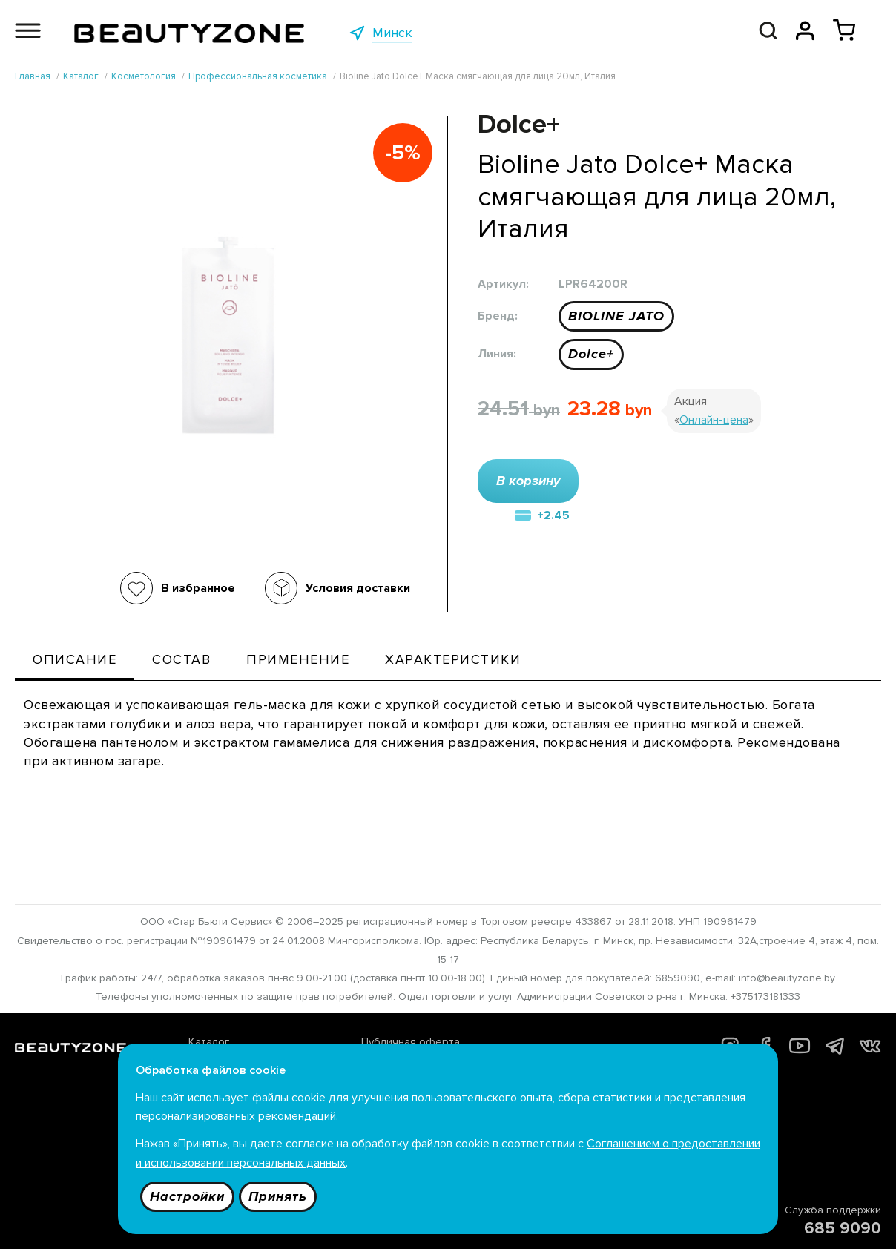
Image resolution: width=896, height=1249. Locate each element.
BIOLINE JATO (616, 316)
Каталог (208, 1042)
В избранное (198, 588)
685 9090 (842, 1229)
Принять (277, 1196)
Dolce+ (591, 354)
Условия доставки (358, 588)
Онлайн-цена (713, 419)
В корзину (528, 480)
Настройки (187, 1196)
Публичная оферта (410, 1042)
